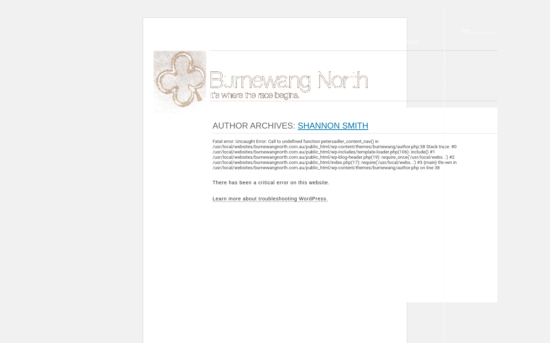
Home (180, 82)
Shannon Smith (333, 125)
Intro (466, 30)
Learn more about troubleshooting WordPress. (270, 198)
